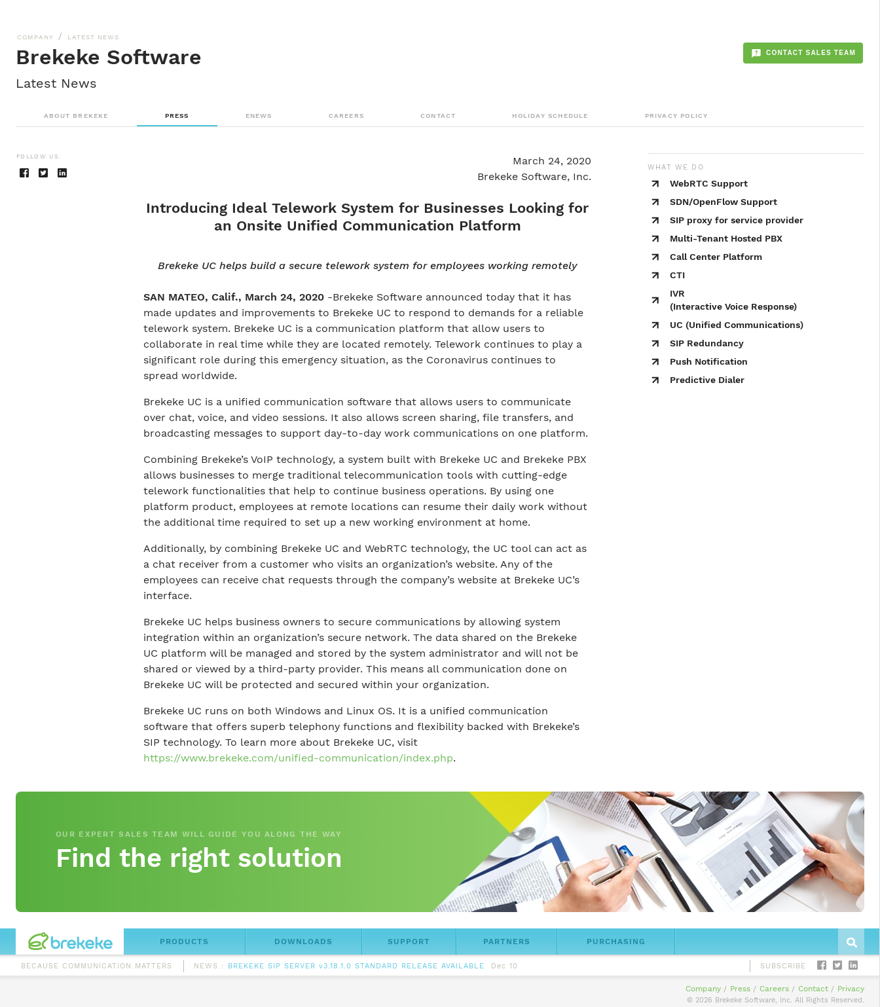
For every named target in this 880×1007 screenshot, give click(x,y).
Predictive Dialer (707, 380)
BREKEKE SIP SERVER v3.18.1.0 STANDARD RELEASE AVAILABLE (356, 968)
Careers (774, 988)
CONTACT (438, 115)
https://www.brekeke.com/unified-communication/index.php (298, 758)
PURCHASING (616, 941)
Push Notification (709, 361)
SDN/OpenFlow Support (723, 201)
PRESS (177, 115)
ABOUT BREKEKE (76, 115)
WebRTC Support (709, 183)
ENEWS (259, 115)
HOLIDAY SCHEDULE (550, 115)
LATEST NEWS (93, 37)
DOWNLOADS (303, 941)
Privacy (850, 988)
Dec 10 (504, 968)
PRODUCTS (184, 941)
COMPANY (35, 37)
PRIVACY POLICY (676, 115)
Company (703, 988)
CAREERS (346, 115)
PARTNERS (506, 941)
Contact (813, 988)
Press (740, 988)
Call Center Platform (716, 256)
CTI (677, 275)
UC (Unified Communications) (736, 325)
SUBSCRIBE (783, 966)
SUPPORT (409, 941)
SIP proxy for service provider (736, 220)
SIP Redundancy (707, 343)
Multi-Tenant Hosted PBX (726, 238)
